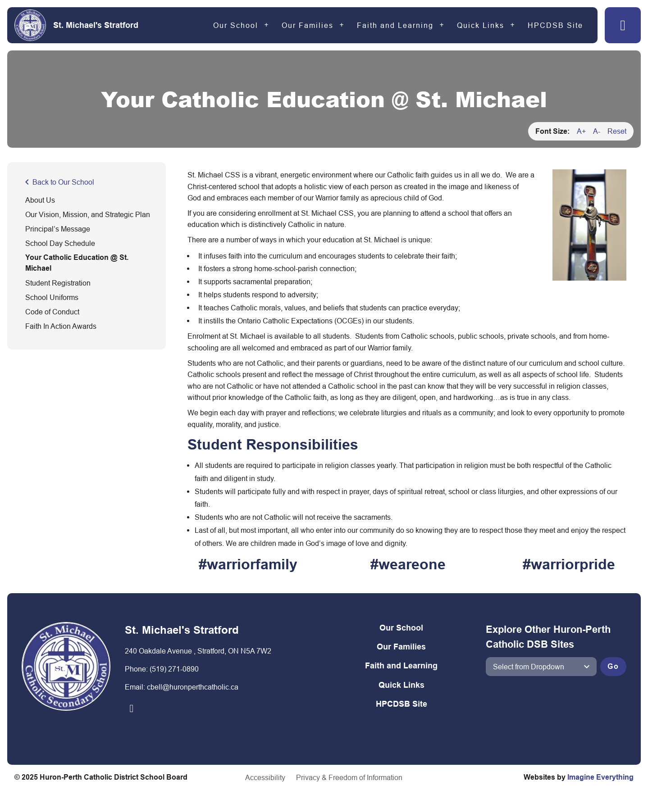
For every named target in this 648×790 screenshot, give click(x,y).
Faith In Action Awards (60, 326)
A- (596, 131)
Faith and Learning (395, 25)
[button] (623, 25)
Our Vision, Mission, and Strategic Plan (87, 214)
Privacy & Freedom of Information (349, 777)
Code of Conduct (52, 312)
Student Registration (58, 283)
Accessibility (265, 777)
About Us (40, 200)
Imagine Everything (600, 777)
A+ (581, 131)
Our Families (307, 25)
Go (613, 666)
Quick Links (480, 25)
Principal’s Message (57, 229)
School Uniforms (51, 297)
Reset (616, 131)
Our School (235, 25)
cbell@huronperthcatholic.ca (192, 687)
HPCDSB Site (555, 25)
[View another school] (541, 666)
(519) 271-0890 (174, 669)
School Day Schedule (60, 243)
